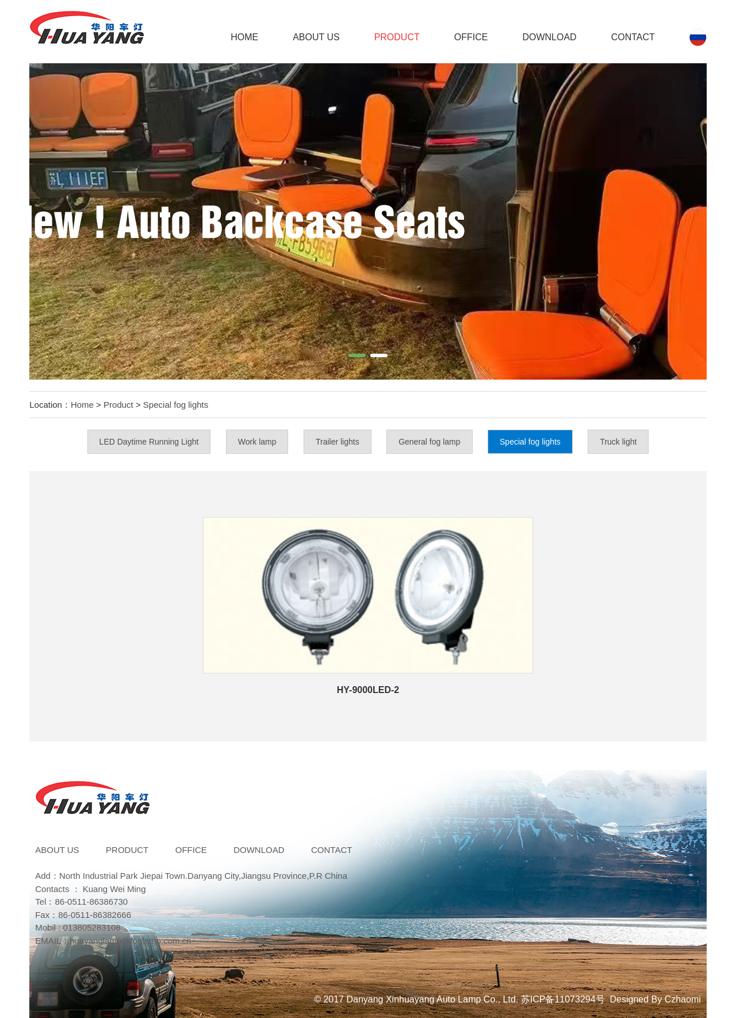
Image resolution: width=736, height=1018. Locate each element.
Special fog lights (175, 405)
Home (244, 37)
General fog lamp (429, 441)
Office (471, 37)
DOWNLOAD (549, 37)
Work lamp (257, 441)
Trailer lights (337, 441)
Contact (633, 37)
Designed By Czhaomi (655, 999)
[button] (357, 355)
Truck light (618, 441)
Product (397, 37)
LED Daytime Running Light (149, 441)
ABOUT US (316, 37)
